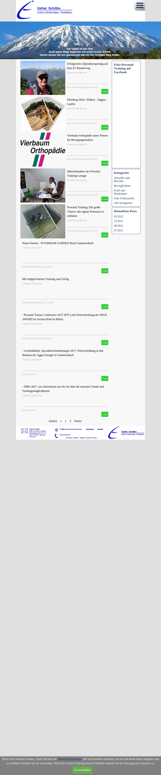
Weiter (78, 421)
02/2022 (118, 216)
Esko (24, 374)
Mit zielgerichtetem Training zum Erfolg (45, 279)
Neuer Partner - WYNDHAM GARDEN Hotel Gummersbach (57, 243)
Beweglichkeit (122, 185)
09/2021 (118, 225)
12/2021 (118, 221)
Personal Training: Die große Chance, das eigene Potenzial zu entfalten (85, 211)
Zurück (53, 421)
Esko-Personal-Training (77, 87)
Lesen (104, 91)
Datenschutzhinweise (70, 758)
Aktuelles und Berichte (77, 72)
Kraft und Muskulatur (120, 192)
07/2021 (118, 230)
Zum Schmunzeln (124, 198)
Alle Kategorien (123, 202)
